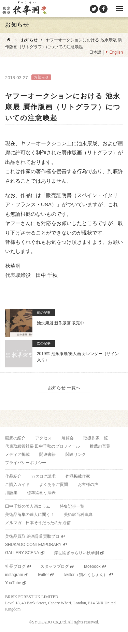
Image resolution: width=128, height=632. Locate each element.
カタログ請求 (43, 476)
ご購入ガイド (17, 484)
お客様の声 (88, 484)
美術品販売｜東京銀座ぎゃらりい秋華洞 (24, 8)
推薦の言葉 (100, 446)
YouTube (13, 582)
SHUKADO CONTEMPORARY (33, 544)
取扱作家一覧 (95, 438)
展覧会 (67, 438)
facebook (92, 566)
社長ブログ (15, 566)
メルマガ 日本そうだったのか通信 (38, 522)
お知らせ (29, 40)
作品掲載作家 (78, 476)
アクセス (43, 438)
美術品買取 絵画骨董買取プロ (32, 536)
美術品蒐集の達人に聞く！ (29, 514)
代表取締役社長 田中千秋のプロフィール (42, 446)
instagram (14, 574)
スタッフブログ (54, 566)
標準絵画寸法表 (41, 492)
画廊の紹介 (15, 438)
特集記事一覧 (72, 506)
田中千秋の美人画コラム (27, 506)
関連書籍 (47, 454)
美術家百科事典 (78, 514)
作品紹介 (13, 476)
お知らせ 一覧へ (64, 387)
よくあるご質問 (53, 484)
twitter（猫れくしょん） (86, 574)
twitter (43, 574)
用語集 (11, 492)
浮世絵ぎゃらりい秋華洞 (76, 552)
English (116, 52)
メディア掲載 (17, 454)
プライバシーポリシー (25, 462)
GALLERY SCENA (22, 552)
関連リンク (76, 454)
